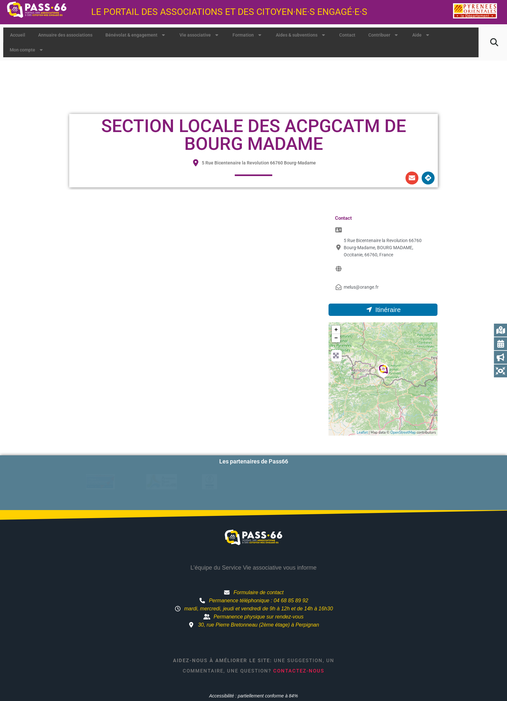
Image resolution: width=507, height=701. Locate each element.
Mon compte (27, 49)
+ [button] (336, 330)
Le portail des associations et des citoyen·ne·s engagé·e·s (229, 11)
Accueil (17, 35)
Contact (347, 35)
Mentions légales (319, 680)
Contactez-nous (298, 644)
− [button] (336, 338)
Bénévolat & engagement (136, 34)
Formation (247, 34)
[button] (494, 42)
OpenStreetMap (403, 432)
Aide (421, 34)
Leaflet (362, 432)
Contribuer (383, 34)
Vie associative (199, 34)
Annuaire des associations (65, 35)
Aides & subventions (301, 34)
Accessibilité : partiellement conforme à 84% (253, 669)
